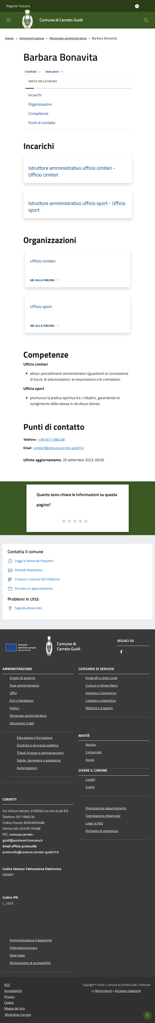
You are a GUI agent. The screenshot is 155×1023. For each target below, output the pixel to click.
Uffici (13, 692)
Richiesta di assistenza (102, 830)
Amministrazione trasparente (31, 940)
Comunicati (94, 752)
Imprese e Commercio (101, 692)
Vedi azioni (54, 71)
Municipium (103, 990)
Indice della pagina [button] (42, 81)
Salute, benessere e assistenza (39, 760)
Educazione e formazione (34, 737)
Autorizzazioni (27, 767)
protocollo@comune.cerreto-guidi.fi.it (31, 851)
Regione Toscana (18, 5)
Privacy (9, 996)
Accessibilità (13, 990)
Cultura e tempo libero (102, 685)
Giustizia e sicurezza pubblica (37, 745)
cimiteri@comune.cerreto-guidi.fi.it (59, 447)
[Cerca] (146, 20)
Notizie (91, 744)
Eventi (90, 786)
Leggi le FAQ (94, 823)
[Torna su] (147, 1015)
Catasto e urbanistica (101, 700)
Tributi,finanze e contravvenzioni (40, 752)
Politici (14, 708)
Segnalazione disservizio (103, 815)
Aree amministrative (24, 685)
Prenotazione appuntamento (106, 808)
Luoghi (90, 779)
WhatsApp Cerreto (18, 1014)
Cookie (9, 1002)
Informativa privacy (23, 947)
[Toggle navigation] (8, 19)
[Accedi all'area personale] (137, 6)
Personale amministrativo (68, 38)
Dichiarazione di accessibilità (30, 962)
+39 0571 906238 (51, 439)
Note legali (17, 955)
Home (9, 38)
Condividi (33, 71)
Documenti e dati (22, 723)
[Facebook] (121, 652)
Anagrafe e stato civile (102, 677)
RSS (7, 984)
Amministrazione (32, 38)
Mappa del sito (14, 1008)
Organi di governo (22, 677)
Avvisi (90, 759)
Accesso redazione (128, 990)
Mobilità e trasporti (99, 708)
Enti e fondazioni (22, 700)
